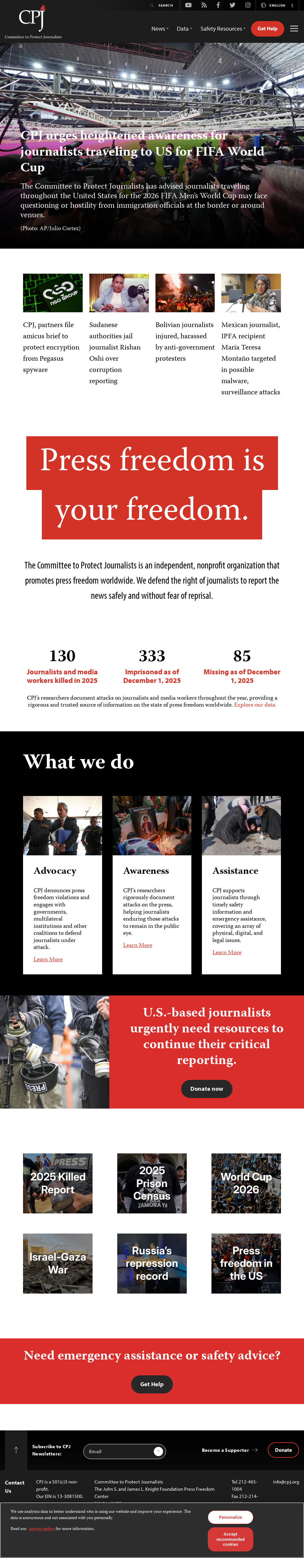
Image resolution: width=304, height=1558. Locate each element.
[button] (292, 5)
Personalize (230, 1517)
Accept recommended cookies (230, 1539)
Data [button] (183, 28)
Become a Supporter (225, 1450)
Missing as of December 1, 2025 (242, 666)
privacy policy (42, 1529)
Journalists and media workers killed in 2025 (62, 666)
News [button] (158, 28)
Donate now (206, 1088)
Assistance (235, 872)
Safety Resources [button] (221, 28)
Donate (283, 1450)
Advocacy (55, 872)
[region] (152, 1530)
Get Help (268, 28)
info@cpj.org (286, 1482)
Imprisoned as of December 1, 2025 (152, 666)
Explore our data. (255, 705)
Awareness (146, 872)
